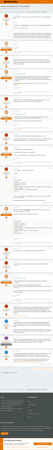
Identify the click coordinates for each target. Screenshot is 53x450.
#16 (51, 337)
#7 (51, 134)
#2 (51, 42)
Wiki (29, 407)
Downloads (30, 410)
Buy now (44, 51)
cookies (14, 443)
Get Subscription (32, 404)
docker (19, 8)
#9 (51, 168)
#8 (51, 147)
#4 (51, 71)
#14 (51, 305)
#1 (51, 15)
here (16, 44)
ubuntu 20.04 (25, 8)
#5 (51, 98)
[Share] (50, 15)
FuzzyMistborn (5, 8)
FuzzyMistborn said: (19, 73)
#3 (51, 57)
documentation (18, 52)
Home (29, 401)
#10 (51, 207)
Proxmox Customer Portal (34, 413)
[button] (2, 2)
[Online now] (6, 340)
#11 (51, 248)
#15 (51, 320)
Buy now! (4, 433)
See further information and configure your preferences (17, 447)
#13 (51, 275)
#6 (51, 111)
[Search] (50, 2)
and (21, 315)
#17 (51, 351)
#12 (51, 262)
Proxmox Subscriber (7, 344)
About (29, 416)
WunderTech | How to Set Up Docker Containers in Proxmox (28, 362)
